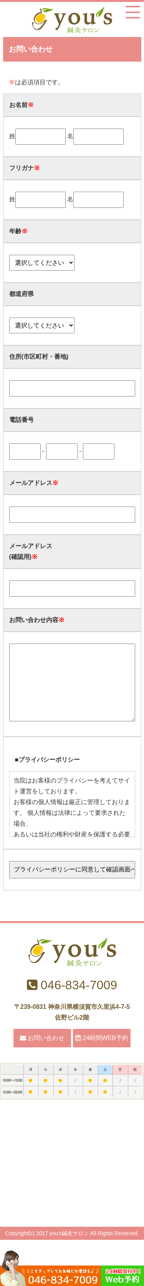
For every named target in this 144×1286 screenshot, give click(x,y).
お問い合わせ (42, 1053)
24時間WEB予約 (101, 1053)
